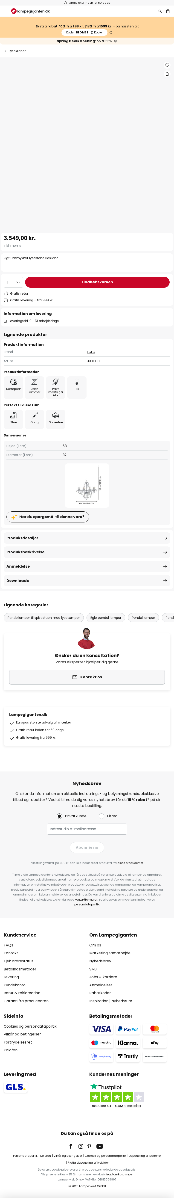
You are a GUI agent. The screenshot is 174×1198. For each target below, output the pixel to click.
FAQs (8, 945)
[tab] (44, 968)
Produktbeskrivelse (25, 552)
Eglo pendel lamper (105, 617)
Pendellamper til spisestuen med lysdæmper (44, 617)
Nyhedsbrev (100, 961)
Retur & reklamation (22, 993)
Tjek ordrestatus (18, 961)
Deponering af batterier (145, 1156)
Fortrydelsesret (18, 1042)
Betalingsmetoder (20, 969)
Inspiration (98, 1001)
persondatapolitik (86, 904)
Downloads (17, 580)
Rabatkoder (100, 993)
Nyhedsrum (121, 1001)
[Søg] (160, 11)
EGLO (91, 352)
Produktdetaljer (22, 538)
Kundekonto (15, 985)
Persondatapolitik (25, 1156)
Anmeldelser (100, 985)
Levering (11, 977)
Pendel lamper (143, 617)
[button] (167, 65)
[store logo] (33, 11)
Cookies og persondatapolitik (30, 1026)
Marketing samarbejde (109, 953)
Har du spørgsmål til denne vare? (51, 516)
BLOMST (84, 32)
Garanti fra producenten (26, 1001)
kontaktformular (86, 899)
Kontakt (11, 953)
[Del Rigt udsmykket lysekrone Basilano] (167, 73)
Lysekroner (17, 51)
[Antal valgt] (13, 282)
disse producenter (130, 863)
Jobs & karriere (103, 977)
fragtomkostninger (119, 1174)
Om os (95, 945)
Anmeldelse (18, 566)
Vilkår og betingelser (22, 1034)
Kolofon (10, 1050)
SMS (93, 969)
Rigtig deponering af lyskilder (88, 1163)
